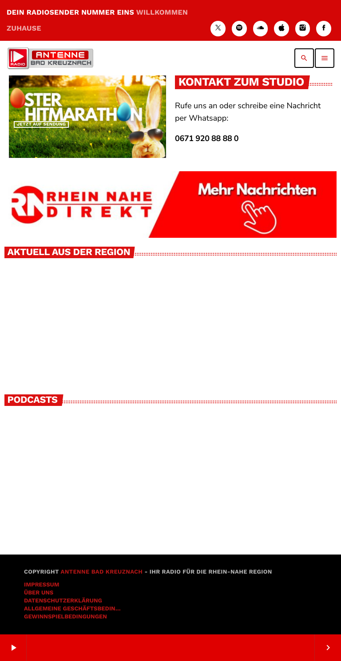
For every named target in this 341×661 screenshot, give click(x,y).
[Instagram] (302, 28)
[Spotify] (239, 28)
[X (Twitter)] (218, 28)
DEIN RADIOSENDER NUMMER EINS (97, 20)
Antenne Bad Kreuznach (101, 572)
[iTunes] (281, 28)
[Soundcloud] (260, 28)
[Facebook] (323, 28)
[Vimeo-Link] (50, 58)
